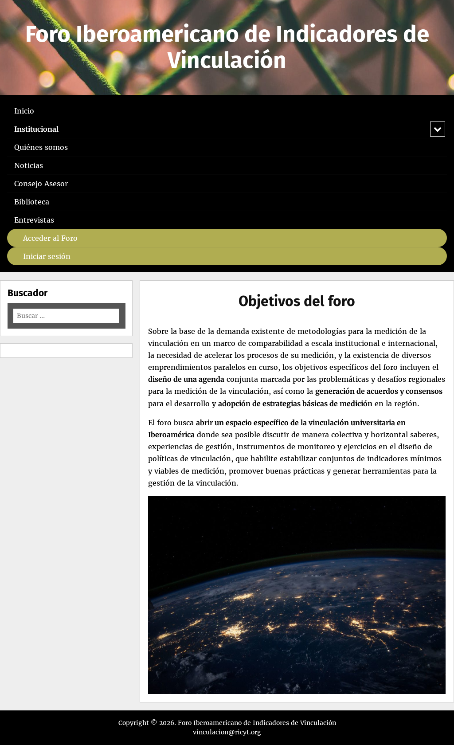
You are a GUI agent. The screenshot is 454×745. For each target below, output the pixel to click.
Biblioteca (31, 201)
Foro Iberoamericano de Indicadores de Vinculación (227, 47)
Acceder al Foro (50, 238)
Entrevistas (34, 220)
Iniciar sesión (46, 256)
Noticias (28, 165)
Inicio (24, 110)
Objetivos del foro (297, 301)
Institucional (36, 129)
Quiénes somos (41, 147)
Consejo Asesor (41, 183)
